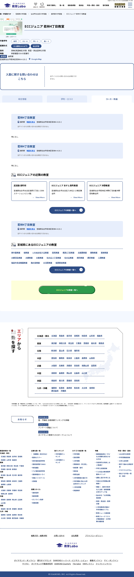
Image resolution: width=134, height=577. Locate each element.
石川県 (69, 350)
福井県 (77, 350)
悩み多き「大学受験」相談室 (103, 496)
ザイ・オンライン (111, 560)
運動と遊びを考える (103, 477)
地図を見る (31, 122)
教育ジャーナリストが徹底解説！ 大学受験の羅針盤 (103, 518)
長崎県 (69, 387)
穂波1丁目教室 (68, 252)
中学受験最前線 (124, 457)
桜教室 (26, 252)
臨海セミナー (37, 457)
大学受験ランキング (60, 461)
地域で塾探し (51, 5)
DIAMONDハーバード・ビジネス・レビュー (70, 560)
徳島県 (54, 380)
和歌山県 (85, 365)
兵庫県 (61, 365)
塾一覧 (62, 5)
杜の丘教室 (68, 257)
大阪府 (54, 365)
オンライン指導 (37, 499)
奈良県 (77, 365)
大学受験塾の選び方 (80, 478)
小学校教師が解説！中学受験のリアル (103, 508)
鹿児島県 (55, 390)
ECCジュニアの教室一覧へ (65, 210)
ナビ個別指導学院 (38, 471)
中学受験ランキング (60, 455)
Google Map (36, 59)
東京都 (54, 343)
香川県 (61, 380)
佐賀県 (61, 387)
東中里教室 (15, 252)
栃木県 (93, 343)
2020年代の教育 (124, 454)
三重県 (77, 358)
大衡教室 (39, 257)
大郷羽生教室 (16, 257)
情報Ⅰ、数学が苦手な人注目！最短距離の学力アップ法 (103, 489)
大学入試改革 (123, 461)
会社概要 (74, 535)
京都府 (69, 365)
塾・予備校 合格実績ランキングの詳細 (53, 420)
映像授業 (35, 503)
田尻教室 (55, 252)
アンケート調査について (48, 427)
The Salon (77, 563)
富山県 (61, 350)
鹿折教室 (91, 257)
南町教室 (80, 257)
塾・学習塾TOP (5, 14)
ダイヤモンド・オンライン (25, 560)
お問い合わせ (59, 535)
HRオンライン (88, 563)
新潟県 (54, 350)
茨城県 (86, 343)
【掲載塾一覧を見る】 (40, 454)
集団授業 (35, 496)
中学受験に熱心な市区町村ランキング (80, 482)
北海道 (54, 335)
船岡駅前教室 (61, 262)
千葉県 (78, 343)
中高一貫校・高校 (93, 5)
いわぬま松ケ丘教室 (40, 252)
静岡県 (61, 358)
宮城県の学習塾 (21, 14)
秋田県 (84, 335)
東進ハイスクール (38, 478)
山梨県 (92, 358)
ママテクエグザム (125, 470)
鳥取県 (54, 373)
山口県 (84, 373)
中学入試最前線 (101, 468)
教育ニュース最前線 (103, 513)
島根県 (61, 373)
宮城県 (77, 335)
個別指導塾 (71, 5)
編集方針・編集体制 (39, 535)
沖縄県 (63, 390)
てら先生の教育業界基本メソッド (103, 473)
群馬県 (101, 343)
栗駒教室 (93, 252)
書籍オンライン (96, 560)
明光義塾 (35, 468)
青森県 (61, 335)
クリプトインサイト (104, 563)
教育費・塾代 (78, 468)
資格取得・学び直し (80, 464)
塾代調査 (106, 5)
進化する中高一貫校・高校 (125, 474)
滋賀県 (93, 365)
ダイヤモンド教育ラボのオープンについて (55, 435)
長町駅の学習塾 (56, 14)
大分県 (84, 387)
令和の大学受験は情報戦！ (103, 482)
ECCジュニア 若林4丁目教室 (76, 14)
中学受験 (76, 454)
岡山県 (69, 373)
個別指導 (35, 493)
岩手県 (69, 335)
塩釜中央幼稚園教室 (19, 262)
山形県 (92, 335)
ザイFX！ (26, 563)
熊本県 (77, 387)
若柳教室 (104, 252)
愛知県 (54, 358)
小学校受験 (77, 487)
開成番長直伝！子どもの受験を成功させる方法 (103, 456)
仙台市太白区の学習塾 (39, 14)
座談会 (81, 5)
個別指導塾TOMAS (39, 464)
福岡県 (54, 387)
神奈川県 (62, 343)
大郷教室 (29, 257)
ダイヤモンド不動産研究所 (42, 563)
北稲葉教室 (82, 252)
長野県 (84, 358)
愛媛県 (69, 380)
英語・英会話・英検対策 (103, 502)
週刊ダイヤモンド (44, 560)
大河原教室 (47, 262)
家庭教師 (76, 490)
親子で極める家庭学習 (126, 465)
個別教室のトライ (38, 474)
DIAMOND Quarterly (62, 563)
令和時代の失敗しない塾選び (103, 463)
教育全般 (76, 474)
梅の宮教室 (35, 262)
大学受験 (76, 461)
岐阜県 (69, 358)
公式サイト (13, 37)
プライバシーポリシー (94, 535)
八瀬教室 (101, 257)
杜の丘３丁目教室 (54, 257)
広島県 (77, 373)
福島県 (99, 335)
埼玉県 (71, 343)
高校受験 (76, 457)
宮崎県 (92, 387)
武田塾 (34, 481)
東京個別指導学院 (38, 461)
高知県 (77, 380)
